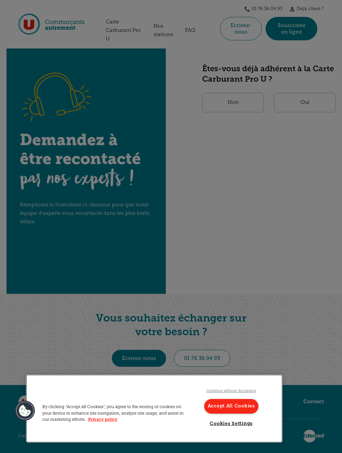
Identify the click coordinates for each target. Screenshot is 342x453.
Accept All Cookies (231, 406)
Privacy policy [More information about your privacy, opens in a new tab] (102, 420)
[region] (154, 409)
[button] (25, 410)
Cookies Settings (231, 423)
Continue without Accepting (231, 391)
